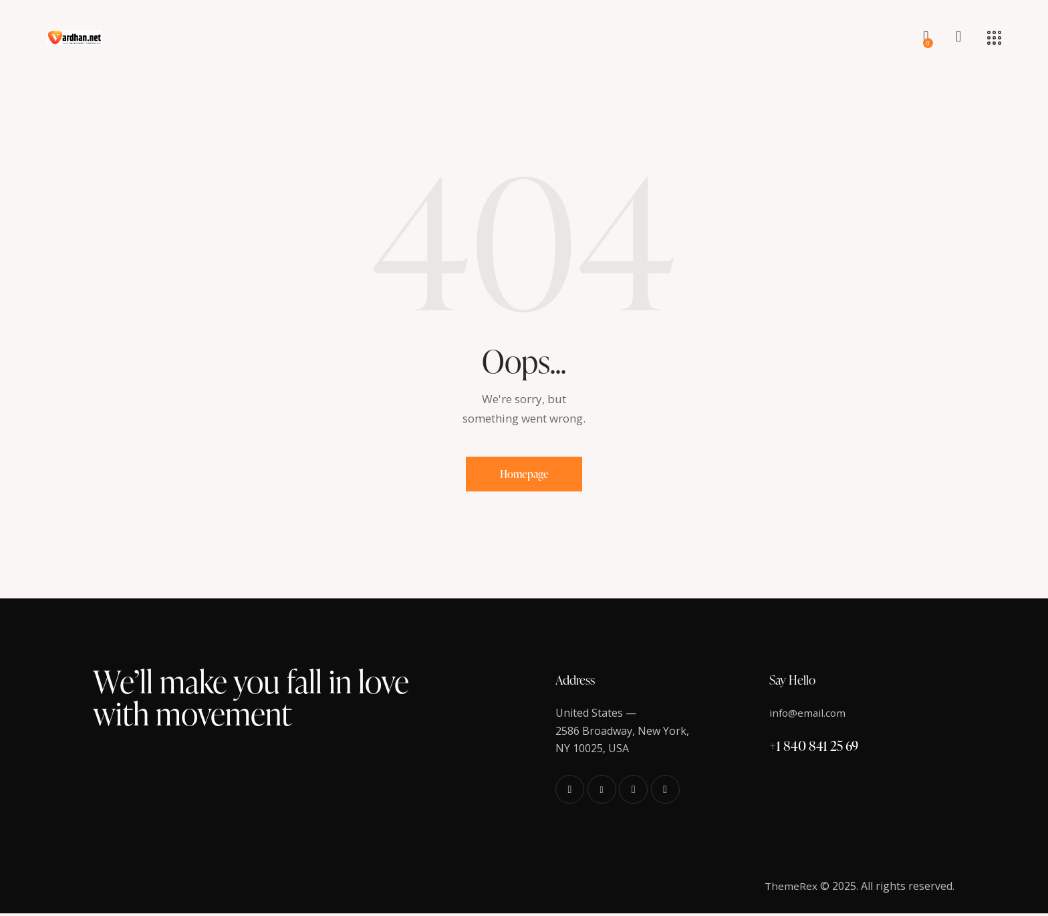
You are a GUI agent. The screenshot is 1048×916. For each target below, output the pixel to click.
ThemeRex (790, 888)
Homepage (524, 475)
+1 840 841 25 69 (813, 748)
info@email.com (808, 715)
